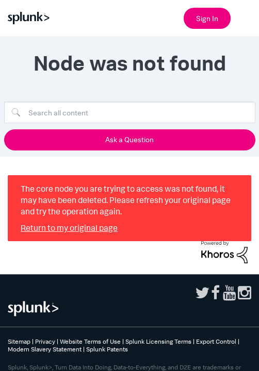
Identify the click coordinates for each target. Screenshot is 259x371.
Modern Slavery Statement (45, 349)
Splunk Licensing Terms (158, 341)
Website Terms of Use (90, 341)
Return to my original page (69, 228)
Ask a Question (129, 139)
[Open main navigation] (245, 17)
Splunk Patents (107, 349)
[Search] (129, 112)
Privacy (45, 341)
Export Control (216, 341)
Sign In (207, 18)
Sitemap (19, 341)
